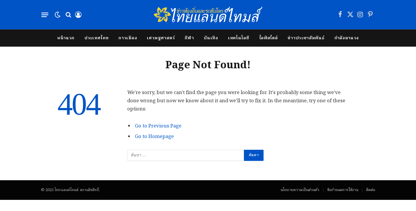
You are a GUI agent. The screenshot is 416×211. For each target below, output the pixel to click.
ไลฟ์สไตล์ (268, 38)
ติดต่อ (370, 190)
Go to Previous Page (158, 126)
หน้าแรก (65, 38)
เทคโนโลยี (238, 38)
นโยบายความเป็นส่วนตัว (300, 190)
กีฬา (189, 38)
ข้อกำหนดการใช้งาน (342, 190)
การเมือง (127, 38)
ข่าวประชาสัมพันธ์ (306, 38)
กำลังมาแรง (347, 38)
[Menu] (44, 15)
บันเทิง (211, 38)
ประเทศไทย (96, 38)
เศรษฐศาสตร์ (161, 38)
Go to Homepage (154, 137)
